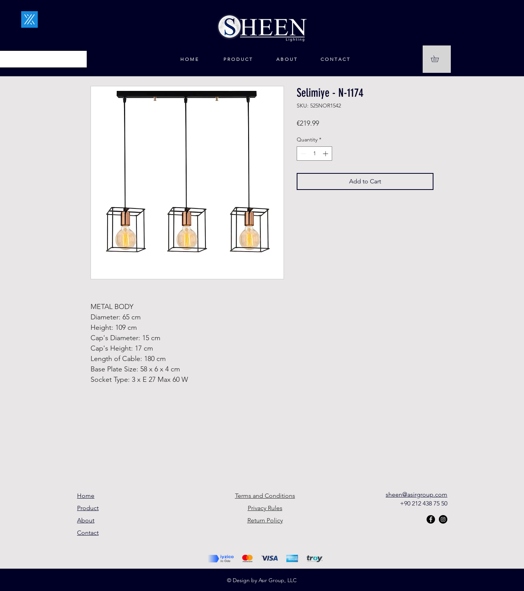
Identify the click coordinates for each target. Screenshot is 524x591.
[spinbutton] (314, 153)
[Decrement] (302, 153)
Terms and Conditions (265, 495)
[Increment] (326, 153)
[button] (438, 58)
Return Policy (265, 520)
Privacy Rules (265, 508)
